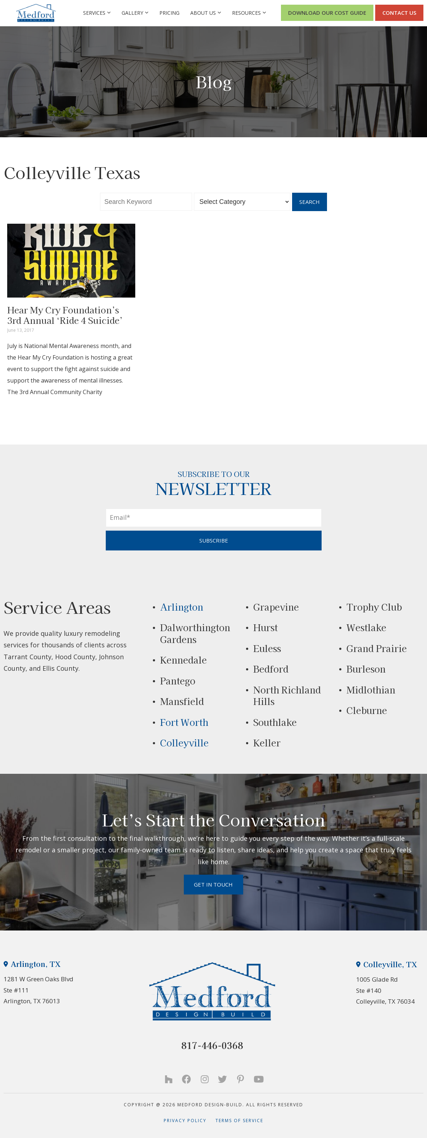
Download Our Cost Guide (327, 12)
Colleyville (184, 742)
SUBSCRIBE (213, 540)
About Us (205, 13)
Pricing (169, 12)
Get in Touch (213, 884)
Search (309, 201)
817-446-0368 (212, 1045)
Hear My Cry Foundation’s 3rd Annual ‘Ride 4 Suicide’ (65, 314)
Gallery (135, 13)
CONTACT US (399, 12)
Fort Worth (184, 721)
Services (97, 13)
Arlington (181, 606)
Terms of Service (239, 1120)
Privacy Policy (189, 1120)
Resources (249, 13)
